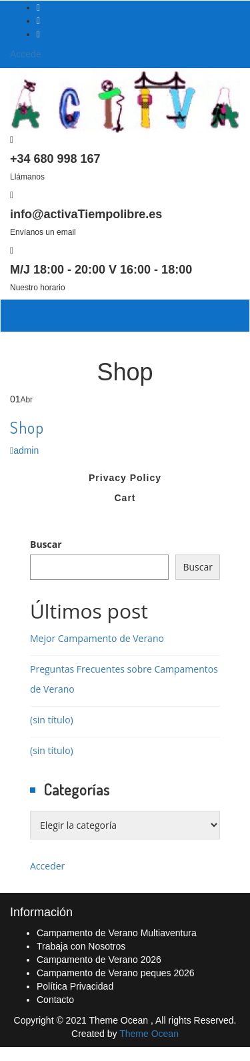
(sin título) (51, 719)
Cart (124, 497)
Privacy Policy (125, 477)
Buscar (46, 544)
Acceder (47, 865)
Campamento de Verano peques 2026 (116, 973)
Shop (27, 427)
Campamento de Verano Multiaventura (117, 933)
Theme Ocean (149, 1033)
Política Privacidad (75, 986)
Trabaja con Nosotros (81, 946)
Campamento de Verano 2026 (99, 959)
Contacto (55, 999)
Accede (25, 54)
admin (24, 450)
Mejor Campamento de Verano (97, 638)
